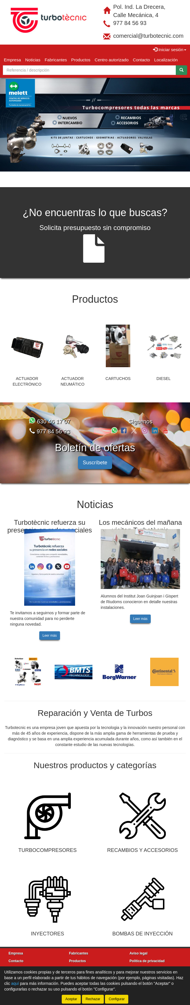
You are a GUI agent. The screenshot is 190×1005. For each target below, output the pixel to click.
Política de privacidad (146, 956)
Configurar (117, 999)
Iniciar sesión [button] (169, 49)
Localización (166, 59)
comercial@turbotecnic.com (148, 36)
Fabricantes (56, 59)
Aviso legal (138, 948)
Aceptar (71, 999)
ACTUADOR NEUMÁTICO (72, 376)
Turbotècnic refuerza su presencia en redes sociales (49, 520)
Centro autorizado (112, 59)
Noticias (32, 59)
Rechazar (93, 999)
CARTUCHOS (118, 373)
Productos (80, 59)
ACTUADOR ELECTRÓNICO (27, 376)
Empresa (12, 59)
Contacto (141, 59)
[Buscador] (89, 70)
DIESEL (163, 373)
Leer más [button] (49, 630)
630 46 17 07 (49, 416)
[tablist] (95, 122)
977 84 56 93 (129, 23)
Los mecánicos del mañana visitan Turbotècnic (140, 520)
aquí (15, 983)
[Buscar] (181, 70)
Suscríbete (95, 457)
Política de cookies (144, 964)
